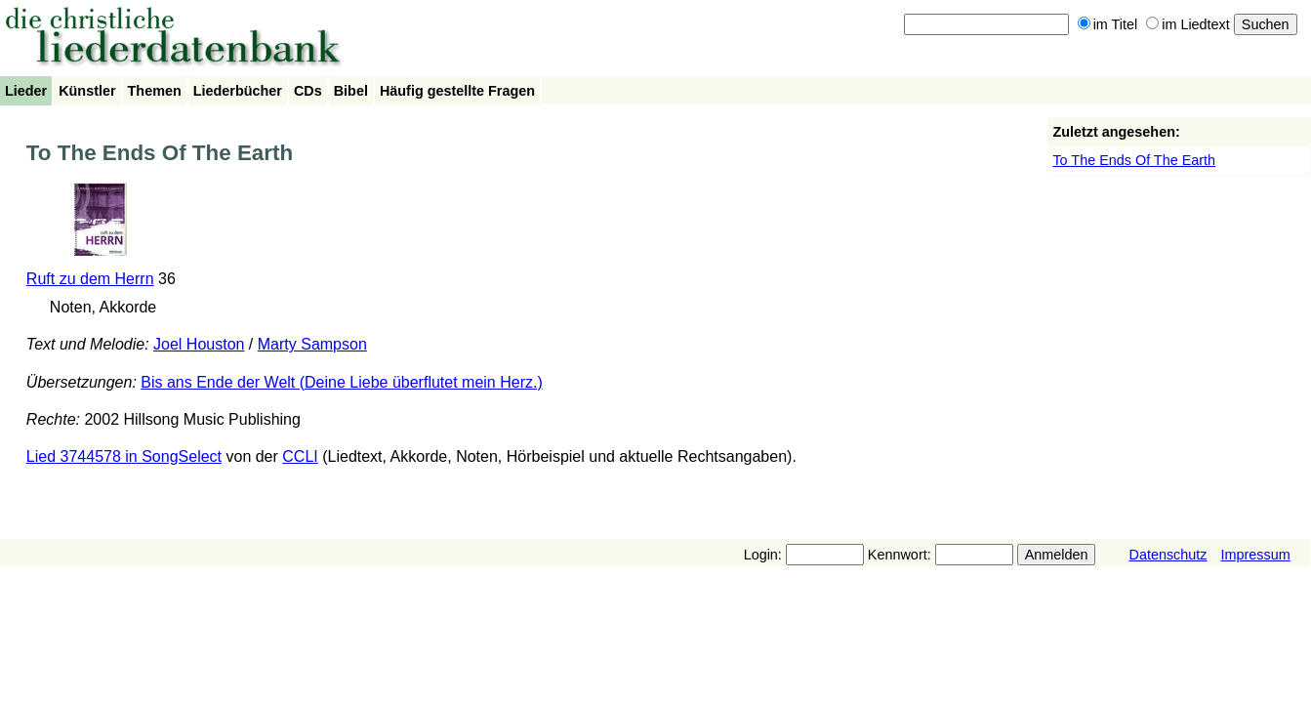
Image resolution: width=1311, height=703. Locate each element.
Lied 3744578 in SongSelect (124, 456)
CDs (308, 91)
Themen (155, 91)
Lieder (26, 91)
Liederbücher (237, 91)
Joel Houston (198, 344)
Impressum (1255, 554)
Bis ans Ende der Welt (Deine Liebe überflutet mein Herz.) (341, 382)
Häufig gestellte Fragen (457, 91)
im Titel (1108, 24)
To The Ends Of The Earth (1133, 160)
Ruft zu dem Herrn (90, 278)
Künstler (87, 91)
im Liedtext (1188, 24)
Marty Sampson (312, 344)
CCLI (299, 456)
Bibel (351, 91)
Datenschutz (1167, 554)
